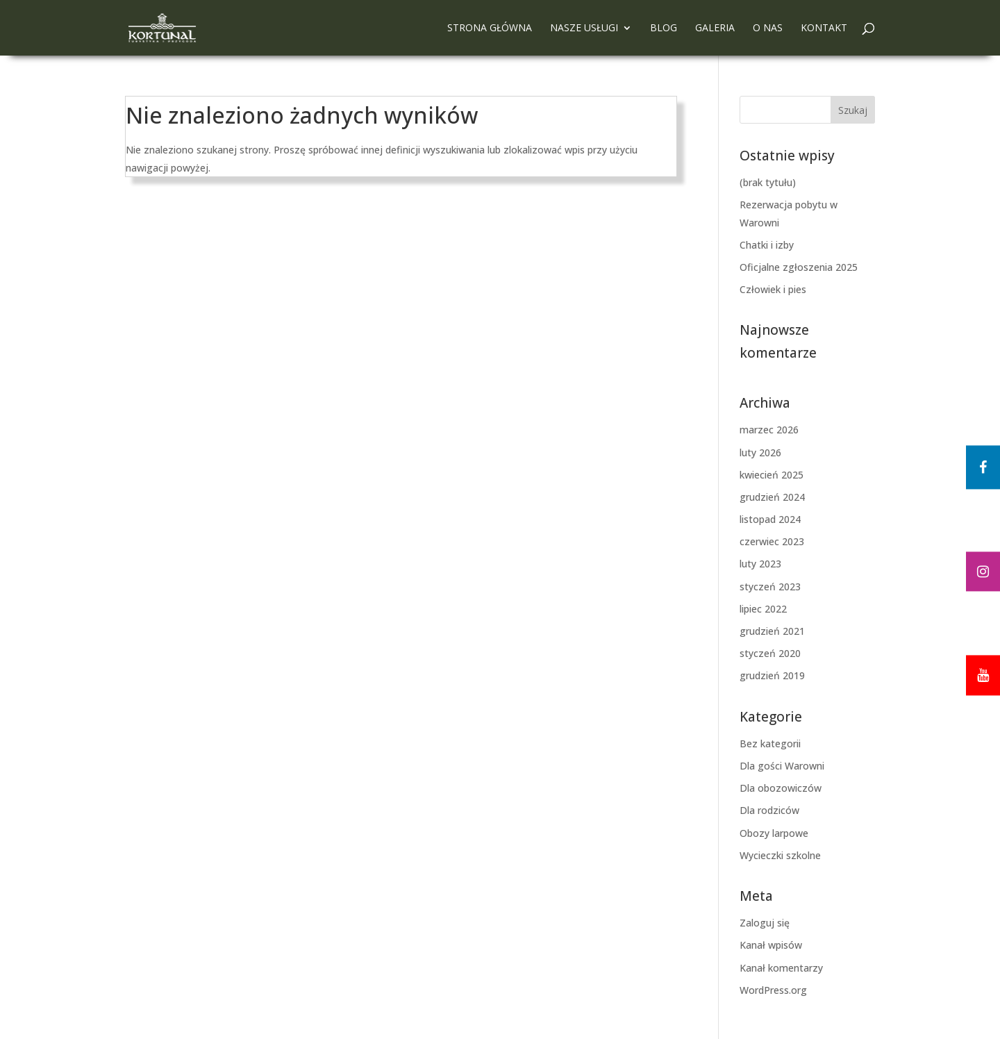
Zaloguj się (765, 922)
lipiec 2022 (763, 608)
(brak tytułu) (768, 182)
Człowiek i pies (773, 289)
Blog (663, 28)
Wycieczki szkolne (780, 855)
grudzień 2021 (772, 631)
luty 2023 (760, 563)
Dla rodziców (769, 810)
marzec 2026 (769, 429)
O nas (768, 28)
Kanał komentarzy (781, 967)
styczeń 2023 (770, 586)
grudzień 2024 (772, 497)
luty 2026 (760, 452)
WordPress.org (773, 990)
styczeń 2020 (770, 653)
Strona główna (489, 28)
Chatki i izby (767, 244)
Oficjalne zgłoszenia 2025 (799, 267)
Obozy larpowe (774, 833)
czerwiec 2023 (772, 541)
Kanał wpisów (771, 944)
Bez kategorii (770, 743)
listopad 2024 (770, 519)
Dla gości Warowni (782, 765)
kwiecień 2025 (771, 474)
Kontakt (824, 28)
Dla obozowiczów (781, 788)
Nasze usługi (584, 28)
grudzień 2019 (772, 675)
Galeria (715, 28)
